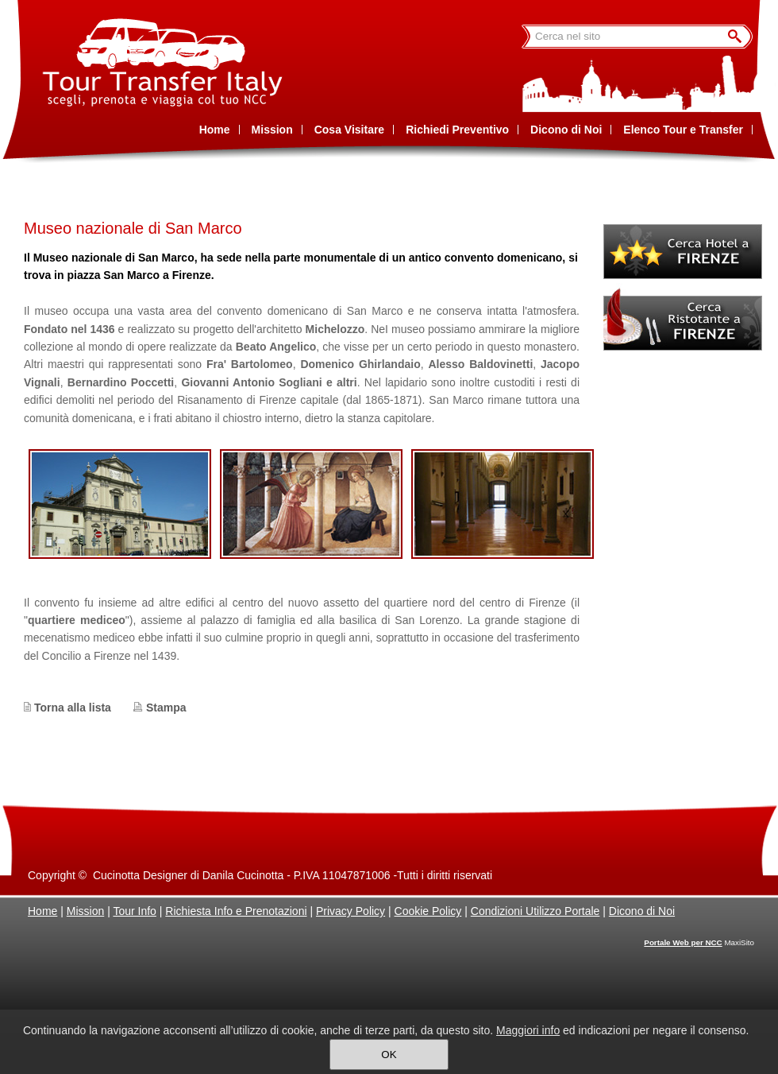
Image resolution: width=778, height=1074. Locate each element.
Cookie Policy (428, 911)
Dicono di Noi (642, 911)
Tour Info (134, 911)
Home (42, 911)
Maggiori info (528, 1030)
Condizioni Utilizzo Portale (535, 911)
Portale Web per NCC (683, 942)
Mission (85, 911)
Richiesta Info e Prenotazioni (235, 911)
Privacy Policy (350, 911)
